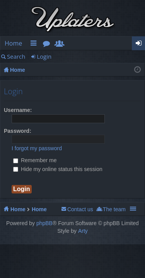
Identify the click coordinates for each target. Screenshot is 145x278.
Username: (18, 110)
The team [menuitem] (114, 209)
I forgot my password (37, 148)
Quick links (35, 44)
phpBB (44, 223)
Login (44, 56)
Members (61, 44)
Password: (17, 131)
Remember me (34, 160)
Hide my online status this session (57, 169)
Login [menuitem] (141, 44)
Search (16, 56)
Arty (83, 231)
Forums (48, 44)
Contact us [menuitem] (80, 209)
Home (13, 43)
